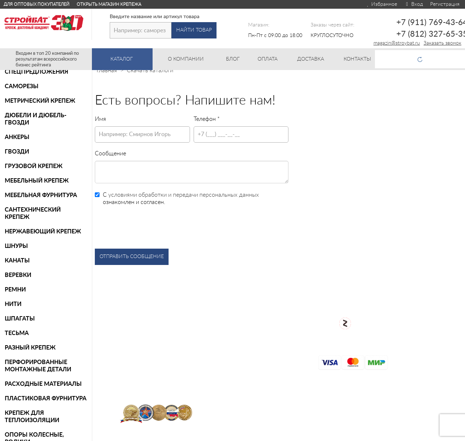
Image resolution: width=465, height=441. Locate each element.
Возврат (252, 342)
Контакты (254, 389)
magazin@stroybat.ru (396, 43)
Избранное (381, 4)
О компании (257, 319)
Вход (413, 4)
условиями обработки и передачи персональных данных (183, 195)
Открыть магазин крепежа (109, 4)
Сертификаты (259, 354)
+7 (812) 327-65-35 (424, 332)
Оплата (251, 331)
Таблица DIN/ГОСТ (266, 400)
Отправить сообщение (132, 256)
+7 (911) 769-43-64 (424, 313)
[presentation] (150, 227)
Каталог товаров (263, 309)
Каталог (131, 59)
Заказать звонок (442, 43)
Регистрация (445, 4)
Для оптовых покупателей (36, 4)
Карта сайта (257, 365)
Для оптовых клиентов (421, 434)
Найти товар (194, 30)
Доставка (254, 377)
